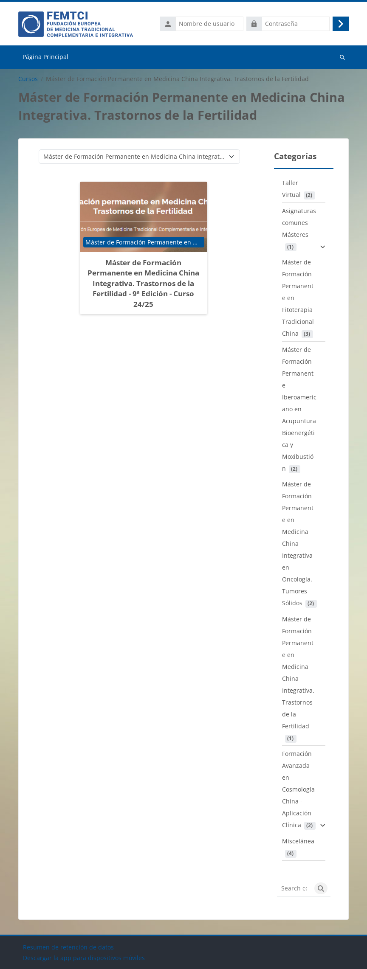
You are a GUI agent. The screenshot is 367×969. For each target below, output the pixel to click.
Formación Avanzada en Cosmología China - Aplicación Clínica (298, 789)
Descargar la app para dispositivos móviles (84, 958)
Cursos (28, 79)
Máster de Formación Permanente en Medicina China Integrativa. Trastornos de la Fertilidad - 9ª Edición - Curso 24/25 (143, 283)
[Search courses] (294, 888)
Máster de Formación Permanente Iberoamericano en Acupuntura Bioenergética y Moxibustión (299, 408)
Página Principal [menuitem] (45, 57)
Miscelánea (298, 841)
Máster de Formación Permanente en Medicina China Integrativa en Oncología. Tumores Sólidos (297, 543)
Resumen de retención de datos (68, 947)
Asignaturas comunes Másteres (299, 223)
